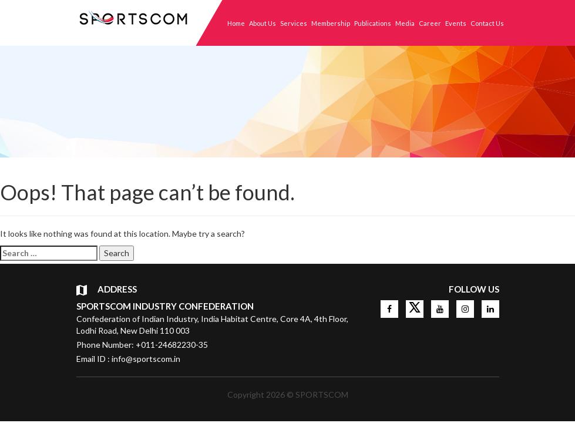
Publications (372, 23)
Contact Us (487, 23)
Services (293, 23)
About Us (262, 23)
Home (236, 23)
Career (430, 23)
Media (405, 23)
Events (455, 23)
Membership (330, 23)
